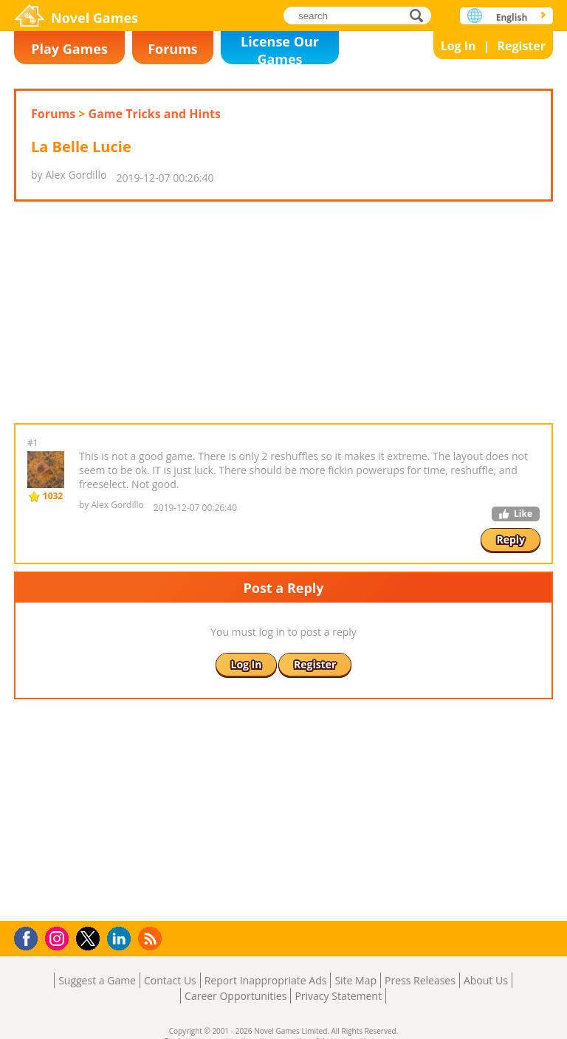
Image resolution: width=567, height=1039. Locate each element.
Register (521, 46)
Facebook (30, 936)
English (512, 17)
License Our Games (280, 48)
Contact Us (170, 980)
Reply (510, 539)
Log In (458, 46)
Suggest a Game (97, 980)
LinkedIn (121, 939)
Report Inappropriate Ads (266, 980)
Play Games (69, 49)
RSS (151, 938)
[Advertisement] (282, 312)
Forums (173, 49)
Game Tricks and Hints (155, 114)
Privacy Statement (338, 996)
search (420, 15)
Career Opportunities (235, 996)
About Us (486, 980)
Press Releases (420, 980)
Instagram (59, 937)
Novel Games (94, 18)
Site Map (355, 980)
